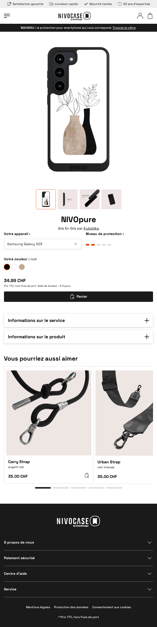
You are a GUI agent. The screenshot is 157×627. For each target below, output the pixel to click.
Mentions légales (38, 607)
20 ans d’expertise (134, 4)
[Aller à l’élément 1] (43, 488)
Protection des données (71, 607)
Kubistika (91, 228)
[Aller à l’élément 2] (61, 488)
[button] (78, 320)
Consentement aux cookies (111, 607)
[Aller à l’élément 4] (96, 488)
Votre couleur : (17, 259)
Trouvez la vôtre (124, 28)
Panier (78, 296)
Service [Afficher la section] (10, 589)
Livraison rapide (63, 4)
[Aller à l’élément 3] (79, 488)
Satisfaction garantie (25, 4)
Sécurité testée (98, 4)
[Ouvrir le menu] (7, 16)
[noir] (7, 267)
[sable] (22, 267)
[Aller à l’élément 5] (114, 488)
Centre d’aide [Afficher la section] (15, 573)
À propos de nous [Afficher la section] (19, 542)
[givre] (14, 267)
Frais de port (28, 285)
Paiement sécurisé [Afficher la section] (19, 558)
